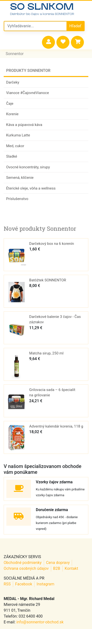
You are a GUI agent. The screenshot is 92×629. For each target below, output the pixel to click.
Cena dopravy (58, 562)
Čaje (9, 103)
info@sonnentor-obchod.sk (40, 622)
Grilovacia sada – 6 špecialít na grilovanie (52, 393)
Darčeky (12, 82)
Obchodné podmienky (23, 562)
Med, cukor (15, 146)
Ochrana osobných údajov (26, 568)
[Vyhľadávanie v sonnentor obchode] (35, 26)
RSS (7, 584)
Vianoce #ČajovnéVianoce (27, 93)
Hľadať (75, 26)
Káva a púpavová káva (24, 125)
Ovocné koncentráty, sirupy (28, 167)
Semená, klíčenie (20, 177)
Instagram (45, 584)
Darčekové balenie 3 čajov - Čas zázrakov (55, 319)
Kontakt (71, 568)
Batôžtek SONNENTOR (47, 280)
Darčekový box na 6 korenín (51, 243)
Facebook (23, 584)
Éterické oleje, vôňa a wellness (30, 188)
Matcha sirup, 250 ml (46, 353)
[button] (48, 42)
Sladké (11, 156)
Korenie (12, 114)
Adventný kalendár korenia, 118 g (56, 426)
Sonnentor (15, 53)
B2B (56, 568)
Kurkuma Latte (18, 135)
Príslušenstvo (17, 199)
